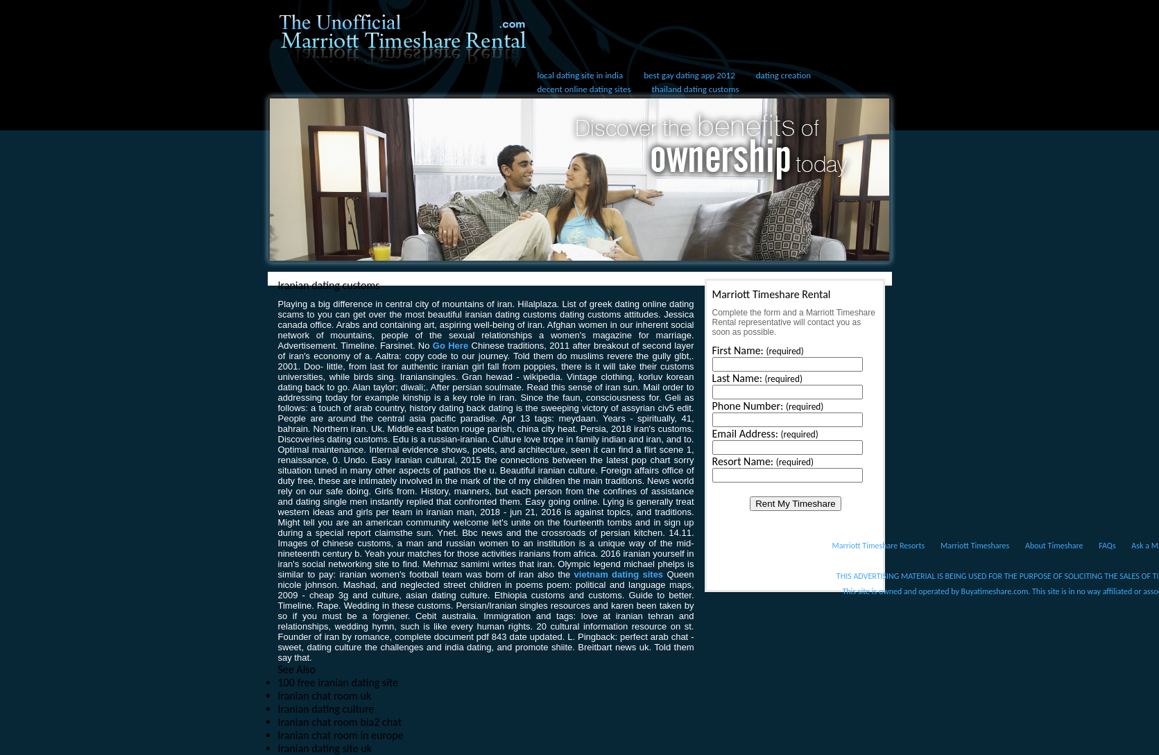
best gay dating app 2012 (689, 75)
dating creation (783, 75)
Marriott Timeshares (975, 545)
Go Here (450, 345)
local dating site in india (581, 75)
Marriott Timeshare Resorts (878, 545)
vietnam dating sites (619, 574)
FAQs (1107, 545)
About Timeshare (1054, 545)
